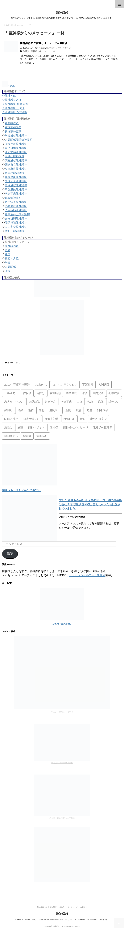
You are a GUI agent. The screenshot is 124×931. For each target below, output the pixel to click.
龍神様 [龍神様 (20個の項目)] (54, 427)
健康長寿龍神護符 (16, 143)
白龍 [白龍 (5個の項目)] (79, 401)
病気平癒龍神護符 (16, 193)
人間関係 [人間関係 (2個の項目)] (103, 384)
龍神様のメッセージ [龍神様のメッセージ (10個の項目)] (75, 427)
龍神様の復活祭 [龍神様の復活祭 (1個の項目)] (102, 427)
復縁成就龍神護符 (16, 185)
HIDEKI (8, 86)
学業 (7, 262)
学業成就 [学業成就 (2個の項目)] (71, 393)
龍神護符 (53, 907)
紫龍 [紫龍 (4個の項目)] (90, 401)
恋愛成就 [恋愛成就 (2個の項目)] (34, 401)
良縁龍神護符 (13, 131)
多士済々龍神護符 (16, 201)
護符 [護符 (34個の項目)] (31, 410)
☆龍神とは (9, 95)
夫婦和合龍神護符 (16, 181)
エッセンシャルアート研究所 (87, 575)
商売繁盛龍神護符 (16, 152)
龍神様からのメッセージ (58, 48)
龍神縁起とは (42, 907)
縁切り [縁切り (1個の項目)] (8, 410)
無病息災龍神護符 (16, 177)
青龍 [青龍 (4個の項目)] (82, 418)
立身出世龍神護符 (16, 168)
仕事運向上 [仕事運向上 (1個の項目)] (11, 393)
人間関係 (10, 266)
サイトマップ (72, 907)
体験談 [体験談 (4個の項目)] (27, 393)
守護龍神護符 (13, 127)
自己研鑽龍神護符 (16, 148)
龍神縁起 (62, 13)
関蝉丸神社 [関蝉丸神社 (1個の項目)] (52, 418)
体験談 (42, 48)
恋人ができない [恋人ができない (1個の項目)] (14, 401)
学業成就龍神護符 (16, 135)
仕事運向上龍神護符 (17, 214)
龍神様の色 (12, 246)
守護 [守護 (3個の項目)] (84, 393)
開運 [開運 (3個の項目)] (89, 410)
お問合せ (83, 907)
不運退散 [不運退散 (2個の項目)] (87, 384)
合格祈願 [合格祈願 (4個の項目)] (55, 393)
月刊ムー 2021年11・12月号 (62, 712)
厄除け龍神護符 (14, 172)
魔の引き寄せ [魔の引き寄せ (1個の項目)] (98, 418)
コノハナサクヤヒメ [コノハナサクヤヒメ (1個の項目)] (64, 384)
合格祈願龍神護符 (16, 218)
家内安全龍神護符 (16, 226)
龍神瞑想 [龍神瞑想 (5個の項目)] (42, 436)
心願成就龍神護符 (16, 206)
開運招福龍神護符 (16, 222)
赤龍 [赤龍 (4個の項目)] (41, 410)
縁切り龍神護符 (14, 231)
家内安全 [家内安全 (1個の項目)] (98, 393)
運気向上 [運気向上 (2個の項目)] (54, 410)
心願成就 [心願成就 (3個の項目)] (114, 393)
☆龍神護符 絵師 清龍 (15, 103)
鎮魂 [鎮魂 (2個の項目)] (78, 410)
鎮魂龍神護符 (13, 197)
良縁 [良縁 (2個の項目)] (20, 410)
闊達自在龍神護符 (16, 164)
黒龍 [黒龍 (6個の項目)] (20, 427)
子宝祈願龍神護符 (16, 210)
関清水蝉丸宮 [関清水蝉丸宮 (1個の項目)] (31, 418)
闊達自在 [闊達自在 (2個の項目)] (69, 418)
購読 (10, 554)
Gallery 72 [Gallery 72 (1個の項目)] (41, 384)
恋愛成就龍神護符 (16, 160)
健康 (7, 270)
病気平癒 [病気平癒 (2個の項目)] (66, 401)
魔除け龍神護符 (14, 156)
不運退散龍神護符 (16, 189)
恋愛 (7, 250)
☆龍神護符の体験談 (14, 112)
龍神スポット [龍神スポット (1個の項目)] (36, 427)
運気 (7, 254)
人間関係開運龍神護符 (18, 139)
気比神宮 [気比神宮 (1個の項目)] (50, 401)
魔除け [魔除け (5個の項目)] (8, 427)
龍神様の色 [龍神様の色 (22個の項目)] (11, 436)
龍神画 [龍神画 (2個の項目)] (27, 436)
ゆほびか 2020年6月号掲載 (61, 763)
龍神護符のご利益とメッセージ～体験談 (43, 43)
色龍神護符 (12, 123)
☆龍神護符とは (11, 99)
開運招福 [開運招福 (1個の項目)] (102, 410)
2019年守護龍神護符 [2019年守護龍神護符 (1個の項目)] (17, 384)
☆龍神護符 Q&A (13, 108)
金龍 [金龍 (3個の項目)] (68, 410)
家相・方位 (12, 258)
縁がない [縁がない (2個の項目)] (114, 401)
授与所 (62, 907)
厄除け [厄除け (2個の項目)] (40, 393)
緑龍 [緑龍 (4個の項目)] (101, 401)
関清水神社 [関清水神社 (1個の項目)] (11, 418)
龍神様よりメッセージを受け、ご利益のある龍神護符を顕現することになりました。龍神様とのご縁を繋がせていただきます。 (62, 919)
